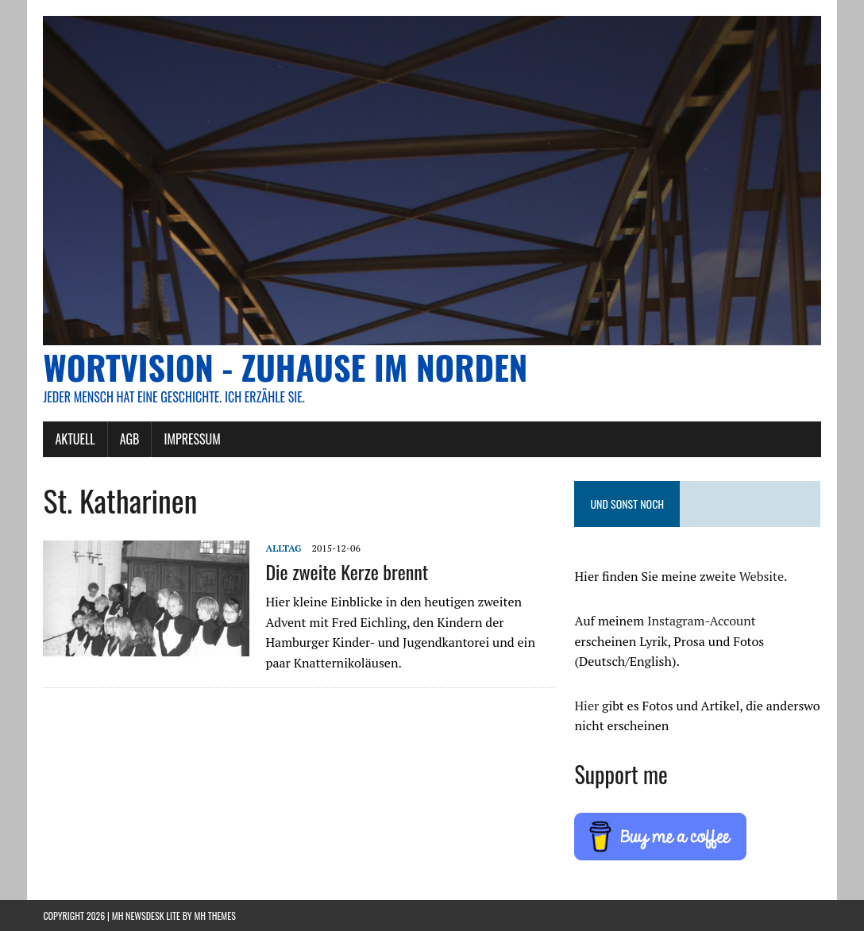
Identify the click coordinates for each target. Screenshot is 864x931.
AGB (130, 438)
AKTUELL (74, 438)
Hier (586, 705)
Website (761, 576)
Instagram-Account (701, 620)
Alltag (283, 548)
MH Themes (214, 915)
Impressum (192, 438)
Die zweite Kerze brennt (346, 571)
